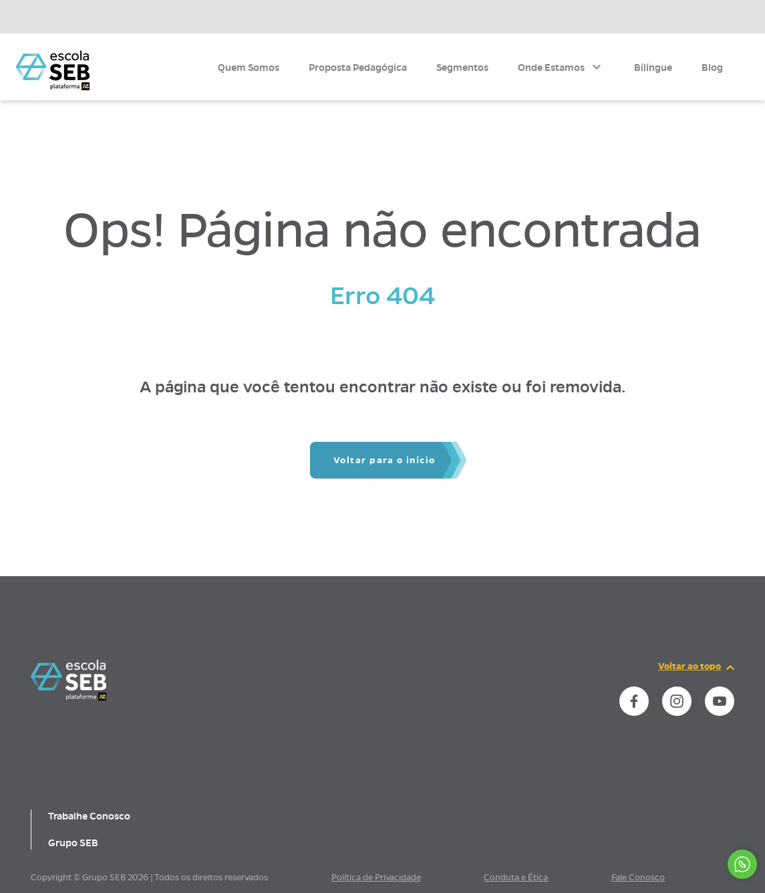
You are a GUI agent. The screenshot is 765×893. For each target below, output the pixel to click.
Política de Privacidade (376, 877)
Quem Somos (248, 67)
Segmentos (462, 67)
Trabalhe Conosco (89, 816)
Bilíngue (653, 67)
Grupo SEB (73, 843)
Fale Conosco (638, 877)
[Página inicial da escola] (68, 697)
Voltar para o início (384, 460)
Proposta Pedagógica (358, 67)
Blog (712, 67)
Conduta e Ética (516, 877)
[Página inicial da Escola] (52, 69)
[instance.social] (634, 701)
